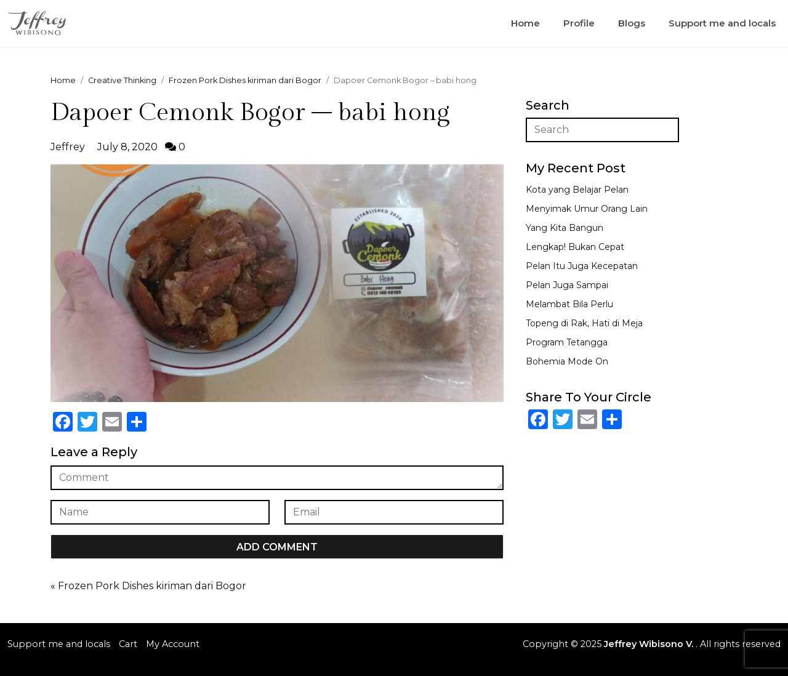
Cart (128, 644)
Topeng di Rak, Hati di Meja (584, 323)
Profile (579, 23)
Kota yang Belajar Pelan (577, 189)
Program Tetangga (567, 342)
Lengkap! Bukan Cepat (575, 246)
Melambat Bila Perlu (569, 304)
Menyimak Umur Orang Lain (587, 208)
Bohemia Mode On (567, 361)
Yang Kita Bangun (564, 227)
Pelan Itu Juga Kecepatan (582, 266)
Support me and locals (722, 23)
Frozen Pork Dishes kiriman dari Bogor (152, 586)
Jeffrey (67, 147)
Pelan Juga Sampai (567, 285)
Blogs (631, 23)
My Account (172, 644)
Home (525, 23)
